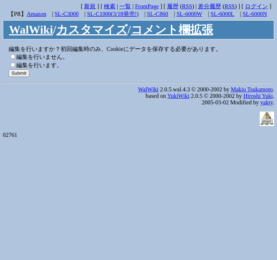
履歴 (173, 6)
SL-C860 (157, 14)
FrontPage (147, 6)
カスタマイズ (92, 29)
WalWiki (31, 29)
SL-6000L (222, 14)
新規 (90, 6)
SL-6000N (255, 14)
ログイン (256, 6)
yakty (266, 102)
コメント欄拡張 (172, 29)
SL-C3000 (66, 14)
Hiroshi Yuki (258, 96)
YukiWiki (178, 96)
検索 (109, 6)
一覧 (125, 6)
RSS (187, 6)
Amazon (36, 14)
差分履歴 (209, 6)
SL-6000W (189, 14)
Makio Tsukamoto (252, 89)
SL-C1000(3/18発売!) (112, 14)
